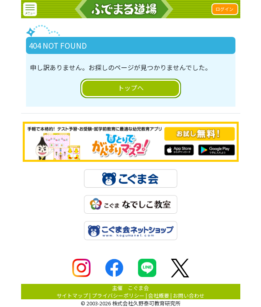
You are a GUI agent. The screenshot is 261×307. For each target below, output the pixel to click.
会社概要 (158, 295)
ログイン (224, 9)
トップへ (131, 87)
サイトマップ (72, 295)
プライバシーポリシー (118, 295)
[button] (30, 9)
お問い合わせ (189, 295)
